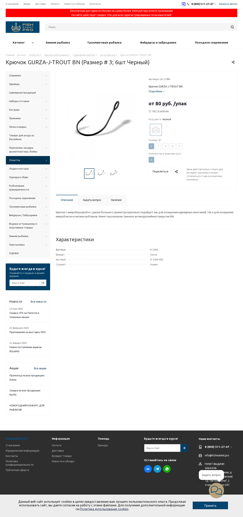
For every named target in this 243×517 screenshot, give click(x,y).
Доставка (58, 450)
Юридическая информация (22, 450)
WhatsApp (167, 469)
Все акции (40, 368)
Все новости (38, 301)
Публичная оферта (17, 470)
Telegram (157, 469)
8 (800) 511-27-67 (217, 446)
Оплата (56, 445)
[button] (216, 490)
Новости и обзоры (63, 461)
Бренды (103, 445)
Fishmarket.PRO (17, 438)
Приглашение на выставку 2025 (27, 332)
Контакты (12, 456)
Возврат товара (62, 456)
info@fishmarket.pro (217, 455)
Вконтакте (148, 469)
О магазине (13, 445)
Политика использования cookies (104, 509)
